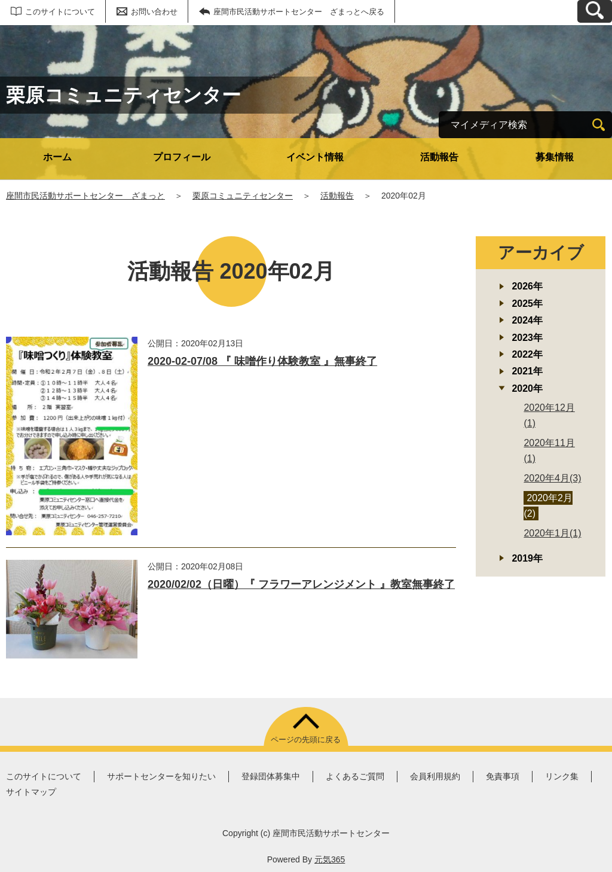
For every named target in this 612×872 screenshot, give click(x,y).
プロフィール (181, 157)
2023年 (527, 338)
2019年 (527, 558)
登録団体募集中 (270, 776)
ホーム (57, 157)
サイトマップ (31, 792)
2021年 (527, 371)
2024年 (527, 320)
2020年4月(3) (552, 478)
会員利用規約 (435, 776)
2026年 (527, 286)
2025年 (527, 303)
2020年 (527, 388)
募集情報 (555, 157)
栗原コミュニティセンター (242, 195)
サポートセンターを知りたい (161, 776)
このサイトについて (60, 11)
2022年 (527, 354)
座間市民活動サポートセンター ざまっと (85, 195)
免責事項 (502, 776)
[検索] (598, 124)
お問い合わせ (154, 11)
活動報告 (439, 157)
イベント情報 (315, 157)
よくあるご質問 (355, 776)
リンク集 (562, 776)
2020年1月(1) (552, 533)
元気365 (329, 859)
